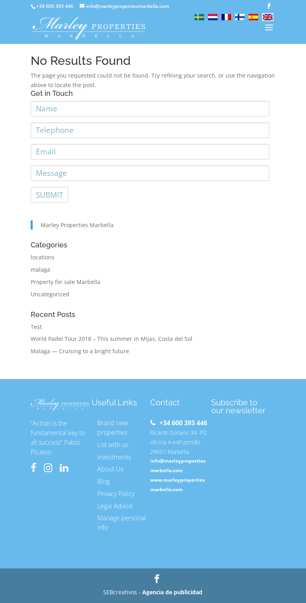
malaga (40, 269)
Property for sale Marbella (65, 282)
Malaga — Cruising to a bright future (80, 351)
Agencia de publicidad (172, 592)
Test (36, 327)
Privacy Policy (116, 493)
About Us (110, 469)
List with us (112, 444)
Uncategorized (50, 294)
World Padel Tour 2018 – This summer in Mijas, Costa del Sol (111, 338)
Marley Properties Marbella (77, 225)
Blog (103, 481)
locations (43, 257)
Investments (114, 457)
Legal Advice (115, 506)
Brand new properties (112, 427)
